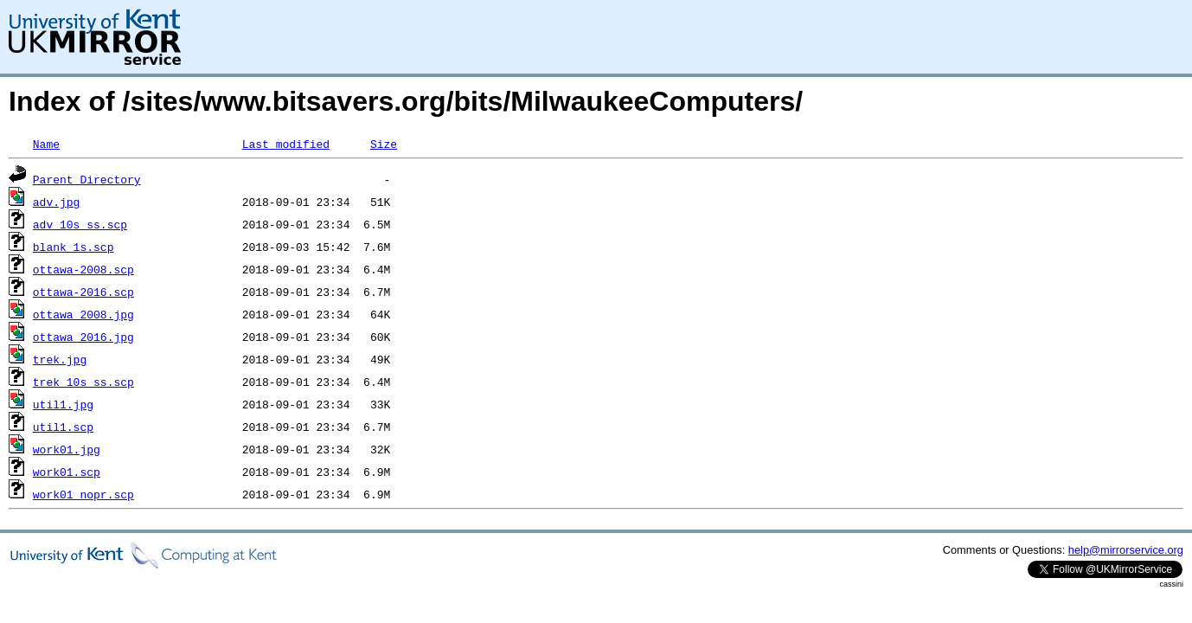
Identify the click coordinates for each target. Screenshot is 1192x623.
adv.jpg (56, 201)
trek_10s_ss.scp (83, 381)
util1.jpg (63, 404)
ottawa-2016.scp (83, 291)
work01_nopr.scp (83, 494)
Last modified (286, 143)
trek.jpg (60, 359)
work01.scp (66, 471)
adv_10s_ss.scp (80, 224)
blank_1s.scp (73, 246)
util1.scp (63, 426)
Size (383, 143)
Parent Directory (87, 179)
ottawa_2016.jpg (83, 336)
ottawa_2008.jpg (83, 314)
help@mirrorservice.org (1125, 549)
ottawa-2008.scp (83, 269)
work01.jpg (66, 449)
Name (46, 143)
